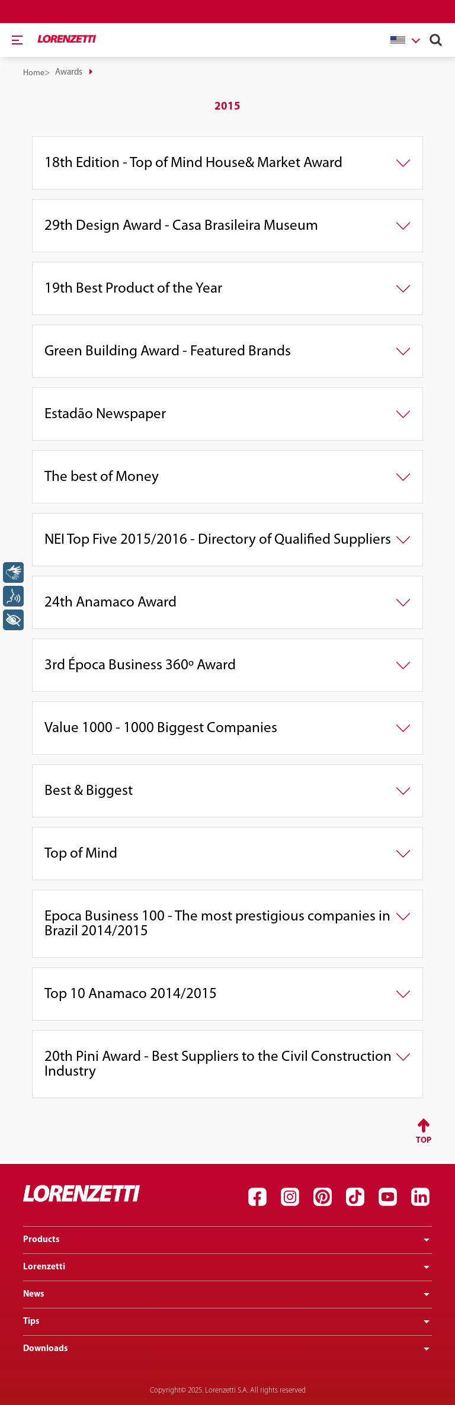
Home (33, 73)
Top (423, 1140)
